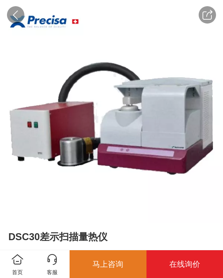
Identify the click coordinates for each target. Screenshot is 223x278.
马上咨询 (107, 264)
